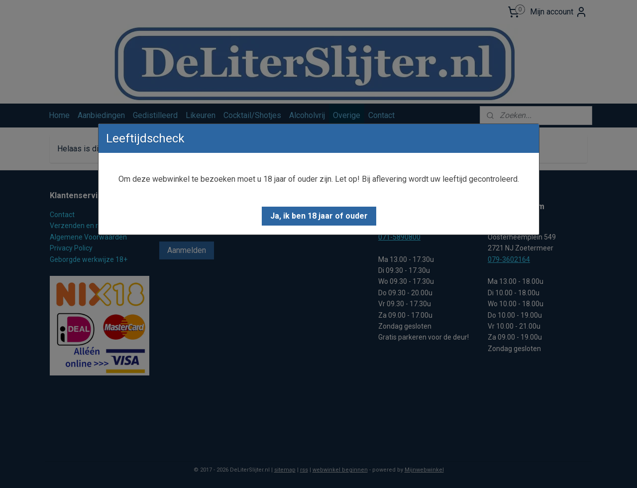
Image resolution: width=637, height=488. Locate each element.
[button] (319, 216)
